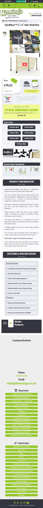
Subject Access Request (21, 485)
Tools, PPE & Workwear (21, 425)
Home (4, 21)
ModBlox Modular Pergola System (18, 21)
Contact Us (21, 461)
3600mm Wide (21, 144)
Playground (21, 415)
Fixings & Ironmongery (21, 429)
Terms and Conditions (21, 478)
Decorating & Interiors (21, 432)
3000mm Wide (14, 138)
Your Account (21, 488)
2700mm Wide (29, 133)
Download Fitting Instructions (21, 471)
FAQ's (21, 457)
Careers (21, 495)
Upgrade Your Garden (21, 447)
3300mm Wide (29, 138)
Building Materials (21, 398)
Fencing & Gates (21, 408)
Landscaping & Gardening (21, 401)
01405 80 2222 (37, 15)
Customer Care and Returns (21, 467)
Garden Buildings (21, 404)
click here (35, 113)
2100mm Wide (28, 127)
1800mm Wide (14, 127)
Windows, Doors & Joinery (21, 436)
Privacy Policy (21, 481)
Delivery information (21, 464)
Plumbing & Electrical (21, 422)
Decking (21, 411)
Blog (21, 454)
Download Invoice (21, 474)
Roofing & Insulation (21, 418)
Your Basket (21, 492)
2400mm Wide (14, 133)
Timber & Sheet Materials (21, 394)
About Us (21, 450)
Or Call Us (21, 116)
